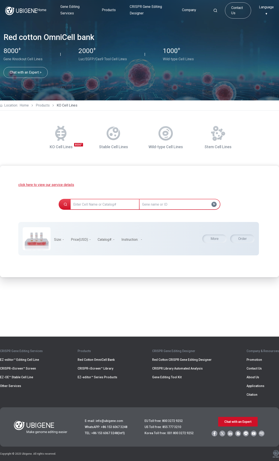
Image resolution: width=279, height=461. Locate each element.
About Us (253, 377)
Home (41, 10)
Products (43, 105)
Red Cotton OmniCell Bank (96, 359)
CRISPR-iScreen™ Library (95, 368)
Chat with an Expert (238, 421)
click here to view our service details (46, 185)
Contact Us (237, 10)
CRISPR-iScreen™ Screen (18, 368)
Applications (255, 386)
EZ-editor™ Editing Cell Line (19, 359)
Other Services (10, 386)
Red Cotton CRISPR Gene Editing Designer (182, 359)
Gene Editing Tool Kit (167, 377)
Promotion (254, 359)
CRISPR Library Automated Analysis (177, 368)
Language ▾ (266, 10)
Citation (252, 394)
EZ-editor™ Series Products (97, 377)
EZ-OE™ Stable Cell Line (16, 377)
